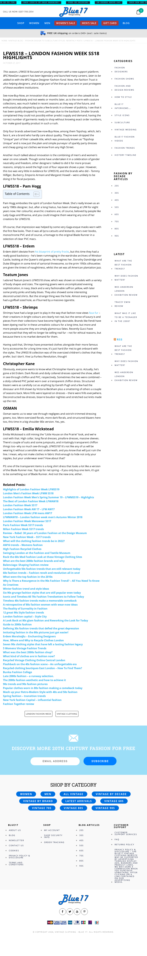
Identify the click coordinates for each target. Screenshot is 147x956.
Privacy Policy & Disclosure (19, 856)
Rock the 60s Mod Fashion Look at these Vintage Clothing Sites (42, 557)
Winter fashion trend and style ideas (26, 588)
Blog (126, 23)
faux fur (93, 313)
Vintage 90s (105, 808)
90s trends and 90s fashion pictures (25, 684)
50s (117, 207)
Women (34, 23)
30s (117, 193)
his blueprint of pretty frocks (52, 251)
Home (4, 40)
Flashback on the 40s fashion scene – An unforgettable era (40, 664)
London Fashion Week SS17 (20, 505)
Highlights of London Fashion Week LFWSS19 (31, 489)
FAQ (117, 839)
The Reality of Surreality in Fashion (25, 608)
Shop (20, 23)
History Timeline (125, 155)
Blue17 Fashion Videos (125, 138)
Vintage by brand (38, 801)
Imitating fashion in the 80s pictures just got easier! (35, 632)
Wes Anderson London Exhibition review (126, 291)
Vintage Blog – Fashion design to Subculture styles (37, 40)
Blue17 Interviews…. (123, 106)
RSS (120, 339)
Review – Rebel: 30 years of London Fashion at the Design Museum (45, 533)
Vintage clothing (67, 714)
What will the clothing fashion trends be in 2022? (34, 541)
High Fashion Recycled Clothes (22, 549)
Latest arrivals (78, 801)
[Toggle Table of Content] (35, 194)
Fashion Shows (124, 78)
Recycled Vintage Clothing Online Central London (34, 660)
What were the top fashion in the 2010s (28, 577)
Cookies (14, 850)
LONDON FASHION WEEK (38, 714)
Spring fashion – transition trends (24, 696)
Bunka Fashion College (17, 672)
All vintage (73, 794)
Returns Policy (124, 844)
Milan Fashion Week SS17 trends (23, 529)
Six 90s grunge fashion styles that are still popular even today (42, 592)
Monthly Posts (75, 40)
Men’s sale (89, 23)
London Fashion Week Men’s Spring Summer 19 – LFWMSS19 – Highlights (48, 497)
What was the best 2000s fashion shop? (28, 652)
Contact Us (16, 845)
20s (117, 185)
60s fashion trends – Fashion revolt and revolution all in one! (41, 573)
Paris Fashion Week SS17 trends (23, 525)
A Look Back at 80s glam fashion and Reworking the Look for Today (45, 620)
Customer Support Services (126, 833)
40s (117, 200)
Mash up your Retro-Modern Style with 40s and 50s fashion (40, 692)
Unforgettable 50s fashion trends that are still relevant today (41, 569)
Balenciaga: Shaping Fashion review (26, 565)
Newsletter (16, 840)
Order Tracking (54, 842)
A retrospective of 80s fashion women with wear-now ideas (40, 604)
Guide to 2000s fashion (17, 624)
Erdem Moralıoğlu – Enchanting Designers (29, 636)
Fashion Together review (18, 704)
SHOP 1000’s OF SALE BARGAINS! (43, 2)
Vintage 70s (41, 808)
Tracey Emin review (122, 304)
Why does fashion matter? (126, 277)
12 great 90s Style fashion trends (23, 612)
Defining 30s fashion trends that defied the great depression (41, 628)
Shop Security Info (53, 836)
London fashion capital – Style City (25, 616)
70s (117, 221)
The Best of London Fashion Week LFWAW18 (30, 501)
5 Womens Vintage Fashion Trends (24, 648)
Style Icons (122, 115)
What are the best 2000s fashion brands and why (34, 561)
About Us (15, 830)
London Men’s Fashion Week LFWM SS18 (28, 493)
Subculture (122, 122)
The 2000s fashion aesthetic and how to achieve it (34, 680)
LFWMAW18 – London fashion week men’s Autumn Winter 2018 (42, 517)
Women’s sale (65, 23)
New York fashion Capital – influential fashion (32, 700)
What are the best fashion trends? (123, 264)
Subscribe (100, 761)
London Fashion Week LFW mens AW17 (27, 513)
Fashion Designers (121, 69)
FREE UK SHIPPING (80, 2)
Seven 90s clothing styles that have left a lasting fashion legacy (43, 644)
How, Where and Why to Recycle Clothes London (33, 640)
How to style (123, 97)
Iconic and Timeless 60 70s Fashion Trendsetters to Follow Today (43, 596)
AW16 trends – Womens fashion (23, 545)
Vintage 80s (73, 808)
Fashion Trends (125, 148)
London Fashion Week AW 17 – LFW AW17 (29, 509)
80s (117, 228)
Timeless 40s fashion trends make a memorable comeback (40, 600)
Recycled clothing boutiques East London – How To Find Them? (42, 668)
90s (117, 235)
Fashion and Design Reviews (124, 88)
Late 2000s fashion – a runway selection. (28, 676)
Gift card (110, 23)
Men (47, 23)
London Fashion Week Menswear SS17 (27, 521)
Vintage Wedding (126, 129)
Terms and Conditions (16, 863)
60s (117, 214)
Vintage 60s (114, 801)
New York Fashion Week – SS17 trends (27, 537)
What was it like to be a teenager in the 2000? (126, 317)
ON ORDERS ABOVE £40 (110, 2)
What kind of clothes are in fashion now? (29, 656)
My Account (52, 830)
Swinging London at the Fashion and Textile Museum (36, 553)
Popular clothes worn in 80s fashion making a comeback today (42, 688)
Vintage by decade (111, 794)
